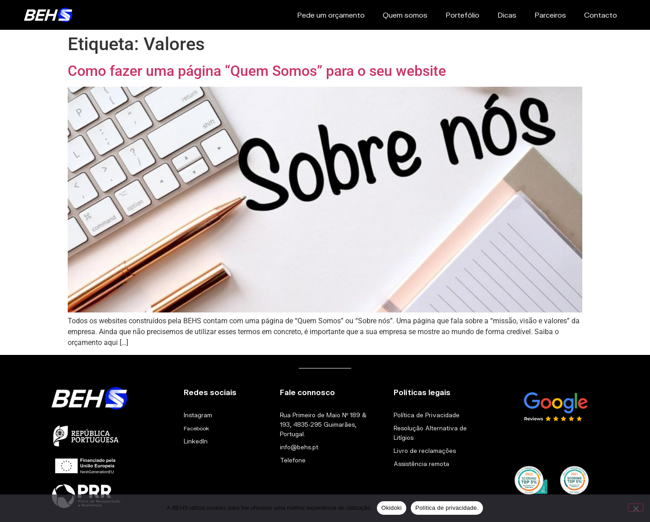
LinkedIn (196, 441)
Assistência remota (421, 463)
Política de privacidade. (446, 507)
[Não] (635, 507)
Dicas (506, 14)
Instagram (198, 415)
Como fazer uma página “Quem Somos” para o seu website (257, 70)
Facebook (196, 428)
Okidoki (391, 507)
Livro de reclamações (425, 450)
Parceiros (550, 14)
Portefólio (462, 14)
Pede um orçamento (331, 14)
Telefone (293, 460)
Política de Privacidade (427, 415)
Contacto (600, 14)
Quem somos (405, 14)
